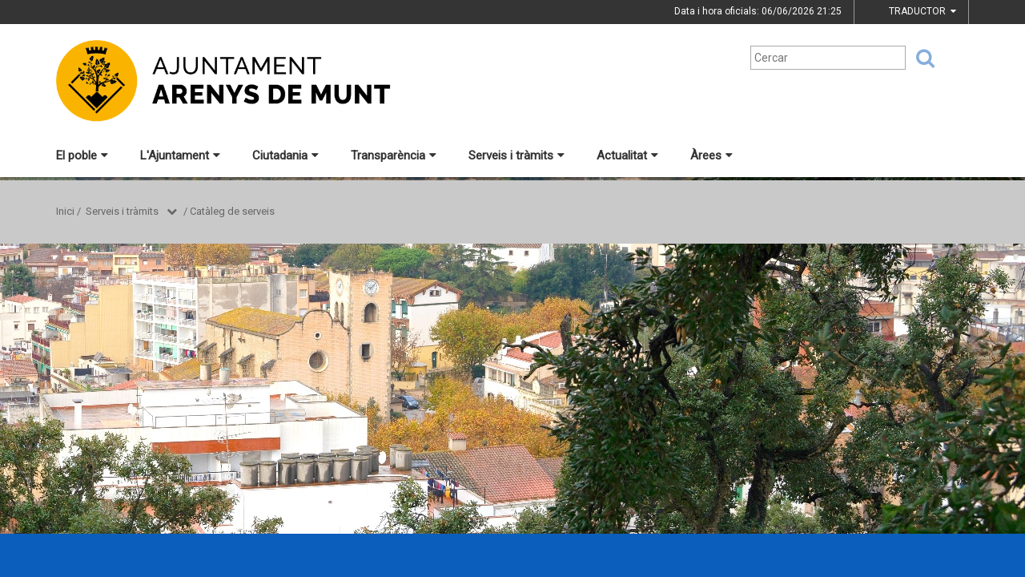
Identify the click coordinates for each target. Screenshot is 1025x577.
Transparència (393, 155)
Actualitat (627, 155)
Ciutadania (285, 155)
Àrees (711, 155)
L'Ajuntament (180, 155)
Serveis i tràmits (516, 155)
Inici (65, 211)
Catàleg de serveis (232, 211)
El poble (82, 155)
